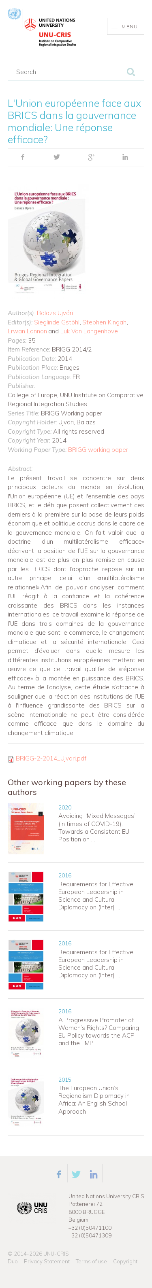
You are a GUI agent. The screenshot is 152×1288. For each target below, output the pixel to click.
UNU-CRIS (56, 1253)
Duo (13, 1261)
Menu (124, 26)
